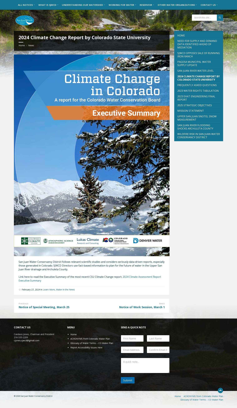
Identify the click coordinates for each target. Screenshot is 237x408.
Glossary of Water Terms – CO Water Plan (91, 343)
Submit (127, 380)
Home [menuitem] (178, 396)
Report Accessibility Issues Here (86, 347)
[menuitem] (25, 5)
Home (22, 45)
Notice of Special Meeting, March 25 (44, 307)
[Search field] (207, 18)
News (31, 45)
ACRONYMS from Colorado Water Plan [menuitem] (203, 396)
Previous (23, 303)
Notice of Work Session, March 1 (142, 307)
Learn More (49, 289)
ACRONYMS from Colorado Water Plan (90, 338)
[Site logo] (25, 20)
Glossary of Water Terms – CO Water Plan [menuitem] (201, 399)
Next (162, 303)
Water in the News (65, 289)
